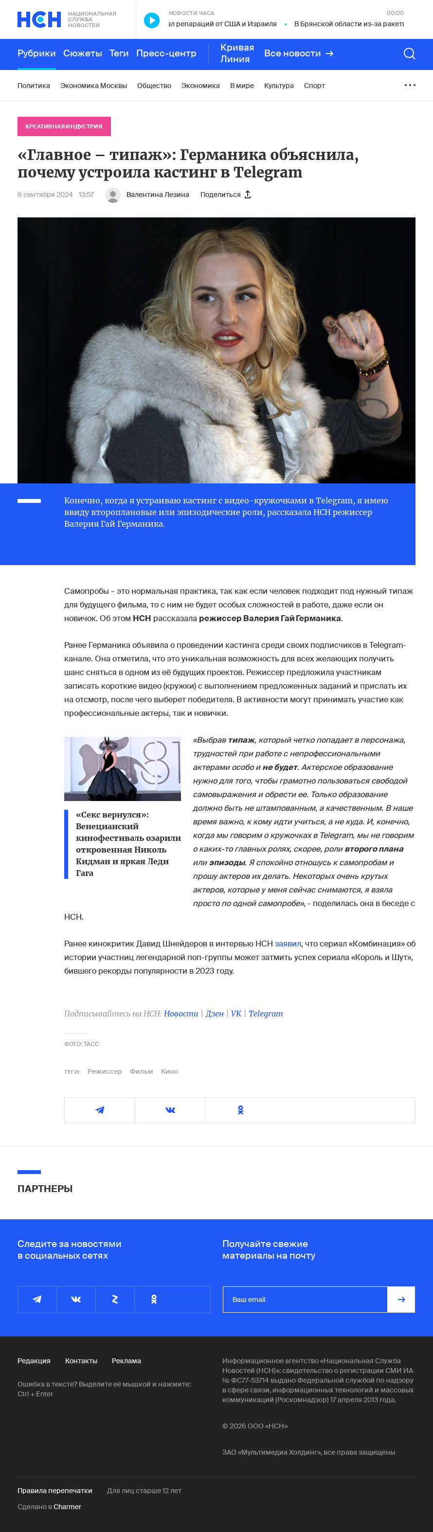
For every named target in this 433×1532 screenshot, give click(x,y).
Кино (169, 1071)
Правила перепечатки (55, 1490)
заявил (287, 944)
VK (236, 1013)
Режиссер (105, 1071)
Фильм (141, 1071)
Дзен (215, 1013)
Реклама (126, 1360)
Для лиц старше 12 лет (144, 1490)
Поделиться (225, 194)
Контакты (81, 1360)
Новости (181, 1013)
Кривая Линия (237, 53)
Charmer (67, 1506)
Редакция (34, 1360)
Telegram (266, 1013)
